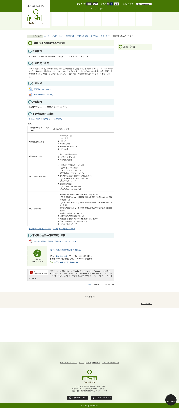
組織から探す (128, 4)
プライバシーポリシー (110, 363)
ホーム (46, 36)
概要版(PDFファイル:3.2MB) (40, 229)
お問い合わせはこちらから (66, 262)
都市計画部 (70, 36)
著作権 (88, 363)
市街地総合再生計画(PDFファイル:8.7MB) (45, 119)
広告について (146, 304)
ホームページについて (68, 363)
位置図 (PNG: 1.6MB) (42, 89)
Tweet (90, 284)
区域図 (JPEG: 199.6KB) (43, 94)
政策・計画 (105, 36)
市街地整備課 (82, 36)
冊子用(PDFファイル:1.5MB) (64, 229)
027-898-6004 (62, 256)
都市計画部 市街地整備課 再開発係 (65, 250)
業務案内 (94, 36)
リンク (81, 363)
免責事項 (96, 363)
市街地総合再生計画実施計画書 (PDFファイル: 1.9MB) (55, 241)
